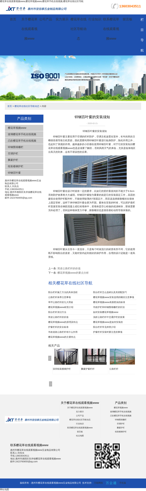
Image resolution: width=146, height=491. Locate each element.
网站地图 (4, 489)
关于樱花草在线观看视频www (29, 28)
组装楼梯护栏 (15, 166)
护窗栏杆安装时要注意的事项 (107, 332)
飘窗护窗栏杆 (88, 369)
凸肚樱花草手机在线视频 (22, 140)
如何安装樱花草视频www (105, 312)
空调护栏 (13, 153)
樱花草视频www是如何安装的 (108, 322)
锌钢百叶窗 (14, 172)
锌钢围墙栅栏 (15, 147)
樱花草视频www (17, 127)
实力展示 (62, 19)
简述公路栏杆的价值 (69, 268)
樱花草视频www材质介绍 (60, 307)
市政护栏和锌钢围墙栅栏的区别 (109, 307)
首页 (13, 19)
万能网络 (98, 483)
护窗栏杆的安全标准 (58, 327)
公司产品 (45, 19)
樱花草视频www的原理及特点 (63, 322)
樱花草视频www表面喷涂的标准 (109, 302)
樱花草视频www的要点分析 (73, 272)
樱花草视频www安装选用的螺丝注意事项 (113, 297)
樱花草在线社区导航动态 (78, 28)
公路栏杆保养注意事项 (59, 297)
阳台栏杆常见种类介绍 (104, 327)
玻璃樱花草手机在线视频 (22, 134)
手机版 (122, 483)
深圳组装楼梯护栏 (62, 369)
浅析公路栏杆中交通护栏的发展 (109, 317)
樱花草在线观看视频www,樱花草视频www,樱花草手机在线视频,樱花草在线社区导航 (41, 1)
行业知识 (94, 19)
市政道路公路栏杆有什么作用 (63, 332)
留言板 (127, 19)
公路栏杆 (113, 369)
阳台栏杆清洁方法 (57, 312)
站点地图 (80, 436)
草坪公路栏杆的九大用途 (60, 302)
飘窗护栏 (13, 160)
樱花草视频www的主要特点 (62, 337)
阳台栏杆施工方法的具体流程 (63, 292)
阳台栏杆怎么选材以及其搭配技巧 (110, 292)
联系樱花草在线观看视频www (111, 28)
